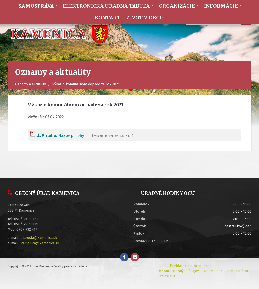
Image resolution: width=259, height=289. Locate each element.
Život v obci (143, 18)
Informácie (221, 6)
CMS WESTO (167, 276)
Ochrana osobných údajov (178, 271)
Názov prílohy (57, 135)
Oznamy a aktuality (30, 84)
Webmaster (212, 271)
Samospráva (36, 6)
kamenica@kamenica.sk (40, 243)
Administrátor (237, 271)
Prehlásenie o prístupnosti (191, 266)
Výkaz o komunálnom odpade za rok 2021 (86, 84)
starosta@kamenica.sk (39, 238)
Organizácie (177, 6)
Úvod (161, 266)
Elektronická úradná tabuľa (106, 6)
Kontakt (107, 18)
